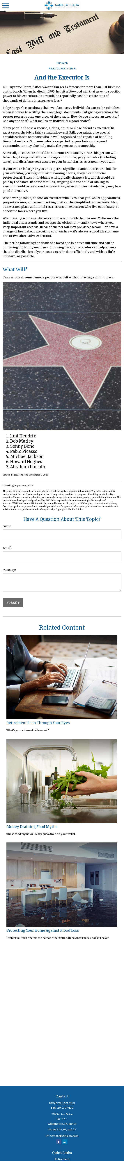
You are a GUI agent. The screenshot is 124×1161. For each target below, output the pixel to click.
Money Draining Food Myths (31, 827)
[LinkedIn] (64, 1141)
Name (7, 526)
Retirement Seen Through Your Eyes (38, 723)
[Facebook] (58, 1141)
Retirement (62, 1159)
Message (9, 570)
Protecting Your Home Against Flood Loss (42, 930)
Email (7, 548)
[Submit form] (13, 602)
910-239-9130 (66, 1103)
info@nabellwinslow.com (62, 1136)
